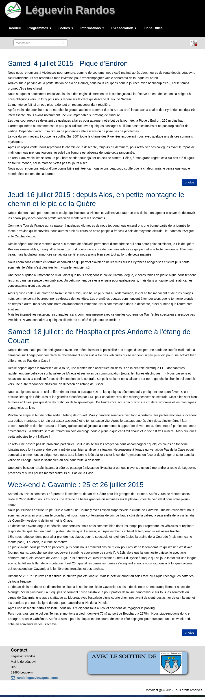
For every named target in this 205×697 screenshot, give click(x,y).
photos (189, 182)
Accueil (15, 28)
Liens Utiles (153, 28)
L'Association (124, 28)
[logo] (61, 12)
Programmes (39, 28)
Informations (93, 28)
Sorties (66, 28)
